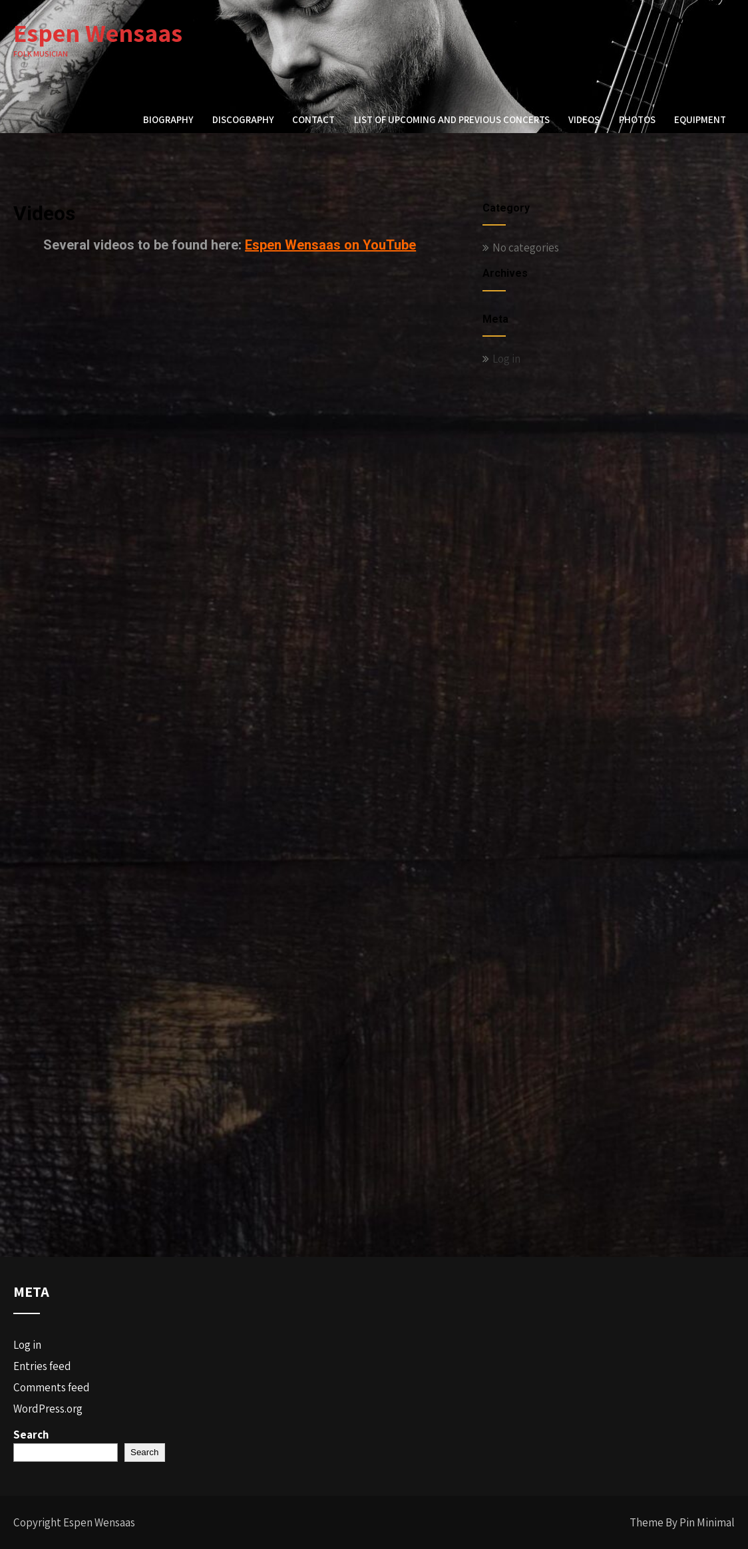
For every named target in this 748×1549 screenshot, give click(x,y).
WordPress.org (48, 1408)
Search (31, 1434)
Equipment (700, 119)
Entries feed (42, 1366)
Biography (168, 119)
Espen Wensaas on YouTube (330, 245)
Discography (243, 119)
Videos (584, 119)
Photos (637, 119)
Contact (313, 119)
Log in (506, 358)
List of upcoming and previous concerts (452, 119)
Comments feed (51, 1387)
